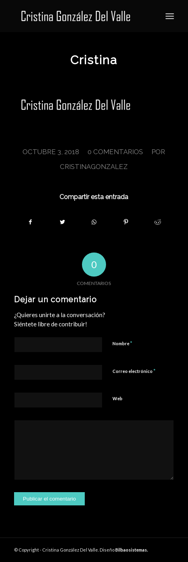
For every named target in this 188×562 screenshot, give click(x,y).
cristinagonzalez (94, 167)
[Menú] (170, 16)
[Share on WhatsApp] (94, 222)
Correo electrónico (133, 371)
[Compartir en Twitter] (62, 222)
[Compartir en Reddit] (158, 222)
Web (117, 398)
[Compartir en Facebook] (30, 222)
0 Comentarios (115, 152)
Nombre (122, 343)
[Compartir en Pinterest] (126, 222)
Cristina (93, 60)
